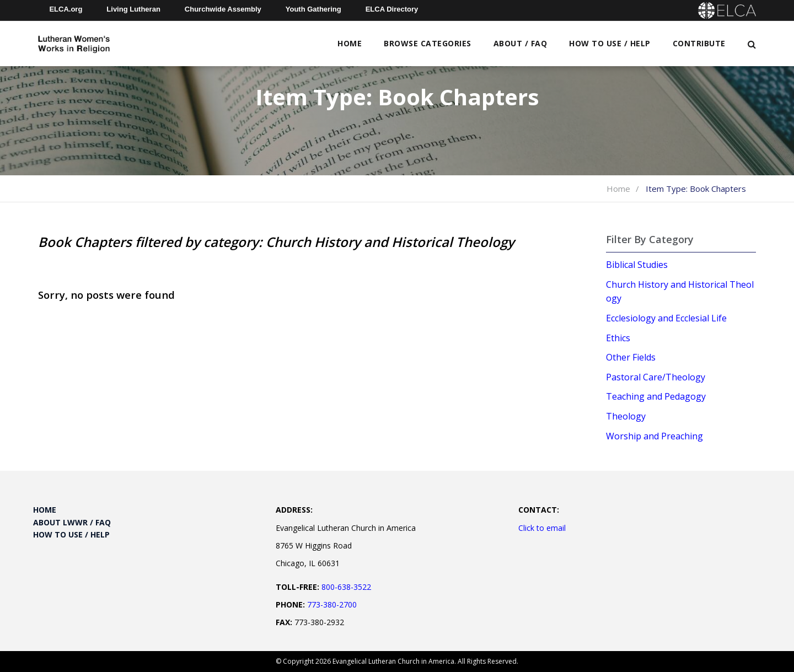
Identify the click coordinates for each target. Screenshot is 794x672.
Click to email (542, 528)
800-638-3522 (346, 587)
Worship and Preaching (654, 436)
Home (349, 43)
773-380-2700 (332, 604)
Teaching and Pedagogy (656, 396)
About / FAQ (520, 43)
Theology (626, 416)
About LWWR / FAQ (72, 522)
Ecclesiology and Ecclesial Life (666, 318)
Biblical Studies (637, 265)
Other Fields (631, 357)
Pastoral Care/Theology (655, 377)
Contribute (699, 43)
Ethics (618, 338)
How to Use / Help (610, 43)
